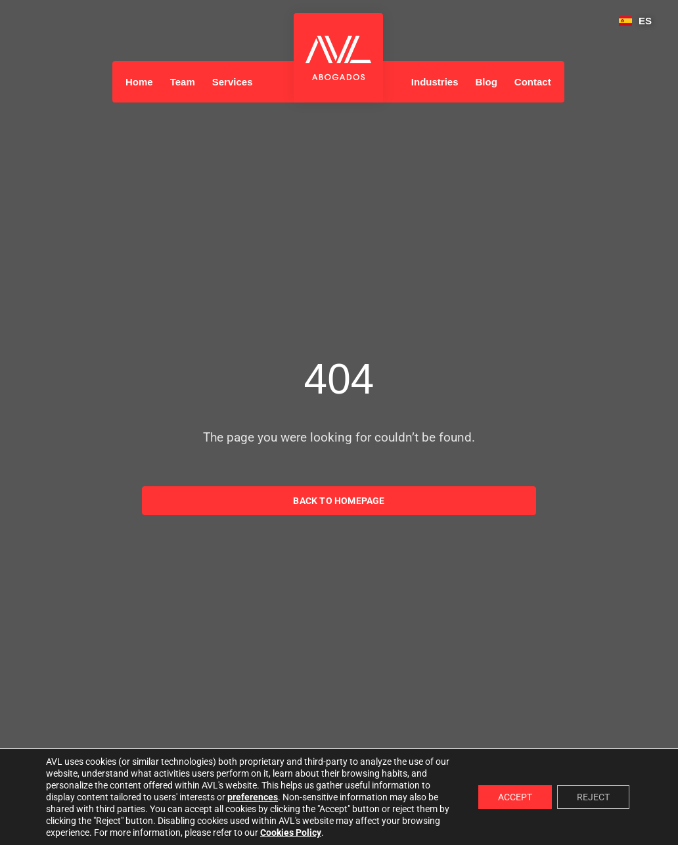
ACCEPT (515, 797)
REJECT (593, 797)
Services (232, 81)
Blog (486, 81)
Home (139, 81)
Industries (435, 81)
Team (182, 81)
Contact (532, 81)
